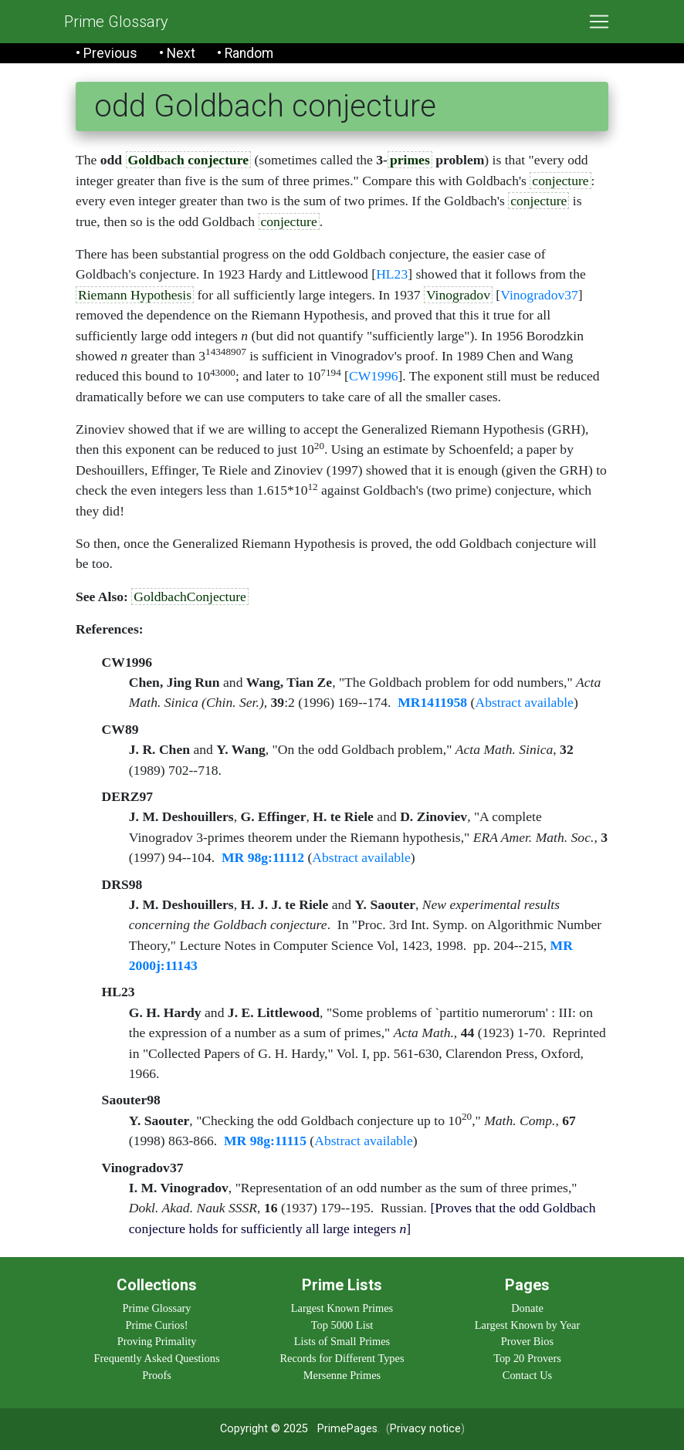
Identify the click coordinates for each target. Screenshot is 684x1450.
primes (410, 159)
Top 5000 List (342, 1325)
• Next (177, 53)
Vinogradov (458, 295)
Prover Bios (527, 1341)
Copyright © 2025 (264, 1428)
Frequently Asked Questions (156, 1358)
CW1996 (373, 376)
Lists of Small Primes (342, 1341)
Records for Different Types (341, 1358)
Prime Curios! (156, 1325)
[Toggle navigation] (599, 21)
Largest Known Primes (342, 1308)
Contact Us (527, 1375)
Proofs (156, 1375)
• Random (245, 53)
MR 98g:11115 (265, 1140)
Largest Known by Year (527, 1325)
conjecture (560, 180)
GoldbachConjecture (190, 596)
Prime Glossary (116, 21)
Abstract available (524, 702)
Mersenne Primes (342, 1375)
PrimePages (347, 1428)
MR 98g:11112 (263, 857)
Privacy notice (425, 1428)
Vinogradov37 (539, 295)
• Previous (106, 53)
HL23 (392, 274)
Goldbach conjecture (188, 159)
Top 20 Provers (527, 1358)
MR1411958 (432, 702)
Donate (527, 1308)
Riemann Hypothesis (134, 295)
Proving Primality (157, 1341)
